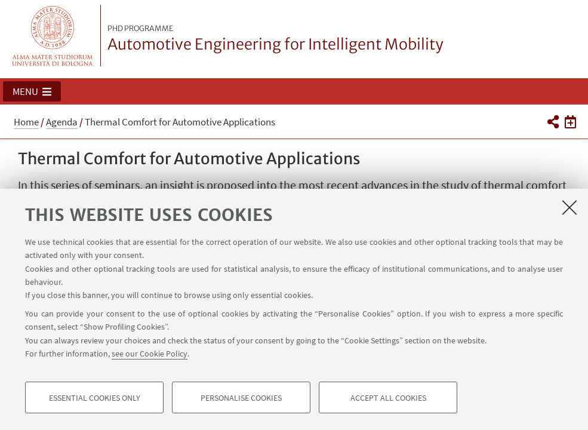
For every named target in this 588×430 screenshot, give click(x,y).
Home (26, 121)
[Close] (569, 207)
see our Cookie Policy (149, 353)
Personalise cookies (241, 397)
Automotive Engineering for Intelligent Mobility (275, 39)
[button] (32, 91)
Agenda (62, 121)
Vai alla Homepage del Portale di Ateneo (53, 35)
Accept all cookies (388, 397)
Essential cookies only (94, 397)
